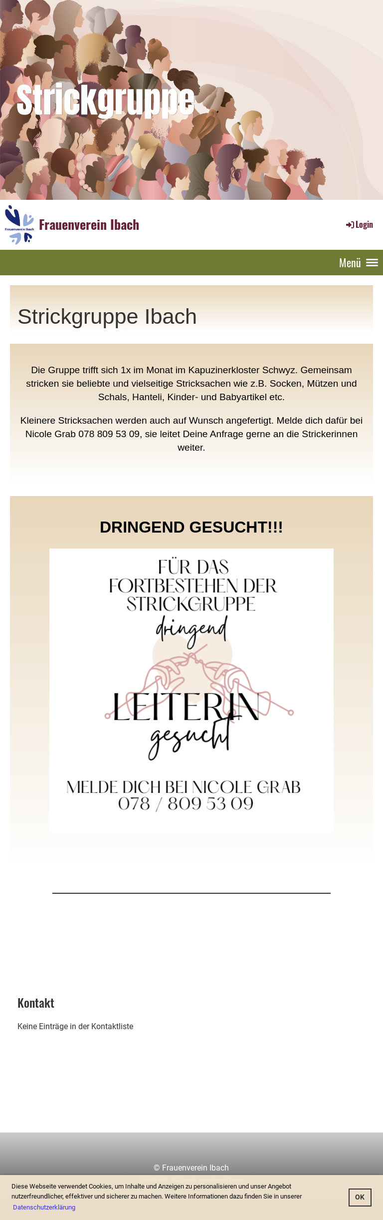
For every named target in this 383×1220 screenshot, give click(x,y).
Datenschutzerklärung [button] (44, 1207)
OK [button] (360, 1197)
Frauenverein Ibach (89, 224)
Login (359, 224)
